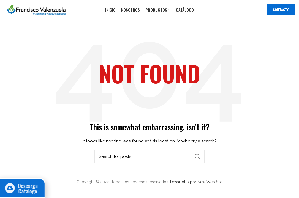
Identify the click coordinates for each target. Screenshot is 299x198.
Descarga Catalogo (23, 188)
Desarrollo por (183, 182)
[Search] (149, 156)
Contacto (281, 9)
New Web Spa (210, 182)
